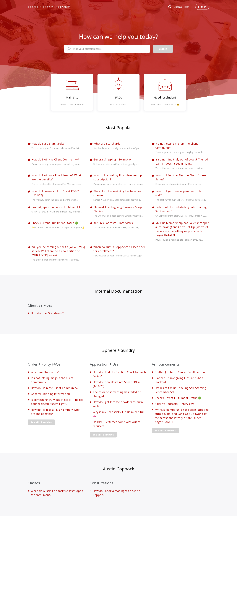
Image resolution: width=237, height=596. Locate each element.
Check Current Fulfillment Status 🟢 (54, 223)
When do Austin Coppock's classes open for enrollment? (119, 249)
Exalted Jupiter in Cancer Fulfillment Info (57, 207)
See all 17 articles (41, 422)
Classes (34, 482)
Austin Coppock (118, 469)
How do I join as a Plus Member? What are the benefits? (56, 177)
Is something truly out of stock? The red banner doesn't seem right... (181, 161)
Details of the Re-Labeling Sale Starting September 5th (181, 209)
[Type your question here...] (107, 49)
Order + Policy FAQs (44, 364)
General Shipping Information (112, 159)
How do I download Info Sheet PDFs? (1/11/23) (55, 193)
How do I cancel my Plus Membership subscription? (117, 177)
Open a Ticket (181, 6)
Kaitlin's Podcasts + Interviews (113, 223)
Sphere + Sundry (118, 350)
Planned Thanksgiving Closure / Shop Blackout (117, 209)
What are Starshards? (107, 143)
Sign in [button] (202, 6)
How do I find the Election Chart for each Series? (181, 177)
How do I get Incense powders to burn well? (180, 193)
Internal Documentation (119, 291)
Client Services (40, 305)
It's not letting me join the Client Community (176, 145)
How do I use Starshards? (47, 143)
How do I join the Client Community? (55, 159)
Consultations (101, 482)
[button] (169, 7)
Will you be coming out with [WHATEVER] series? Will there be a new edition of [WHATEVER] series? (58, 251)
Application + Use (104, 364)
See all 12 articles (103, 434)
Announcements (166, 364)
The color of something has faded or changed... (117, 193)
